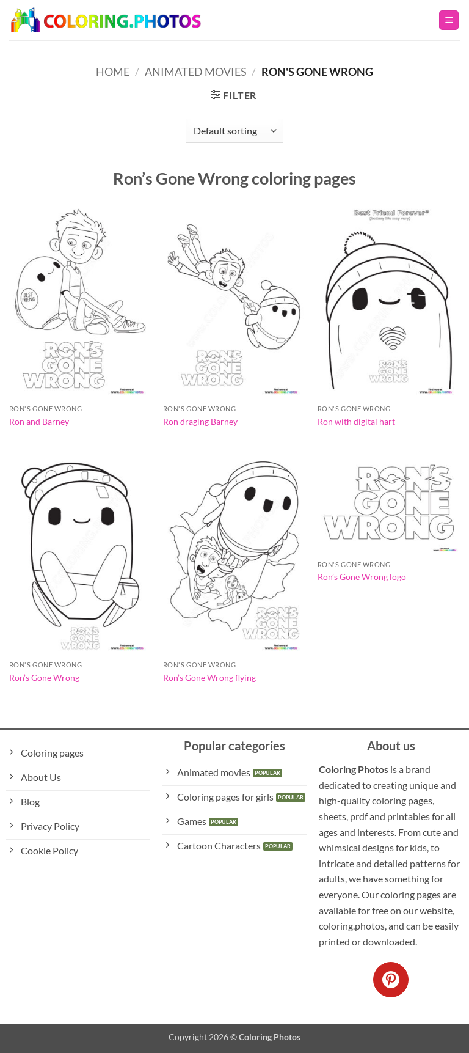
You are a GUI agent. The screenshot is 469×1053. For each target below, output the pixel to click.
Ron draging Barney (200, 421)
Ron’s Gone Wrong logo (362, 576)
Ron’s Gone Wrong (44, 677)
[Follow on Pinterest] (391, 979)
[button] (449, 20)
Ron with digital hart (356, 421)
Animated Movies (196, 71)
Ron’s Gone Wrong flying (209, 677)
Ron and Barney (39, 421)
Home (112, 71)
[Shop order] (234, 131)
